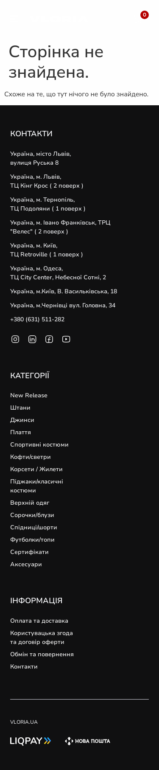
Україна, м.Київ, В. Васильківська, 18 (63, 291)
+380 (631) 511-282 (37, 319)
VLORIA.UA (24, 722)
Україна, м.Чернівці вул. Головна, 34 (62, 305)
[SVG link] (14, 20)
